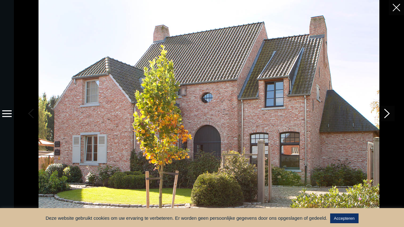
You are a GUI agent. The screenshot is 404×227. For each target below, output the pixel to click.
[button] (387, 113)
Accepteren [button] (344, 218)
